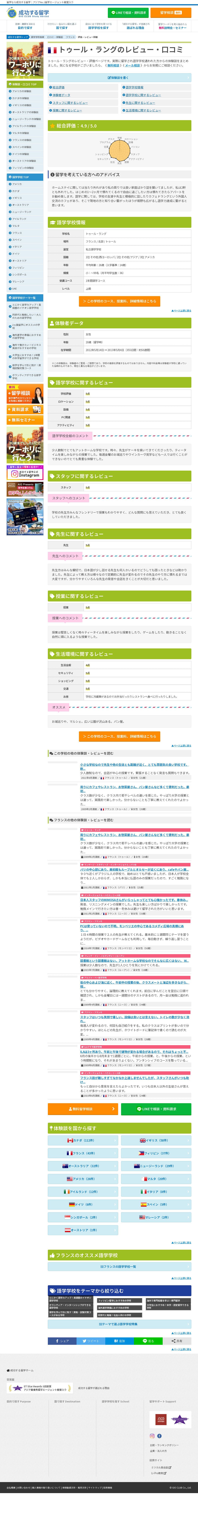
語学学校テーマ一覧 (24, 298)
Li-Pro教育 (158, 1512)
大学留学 (13, 1482)
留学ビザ (156, 1424)
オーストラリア (112, 1419)
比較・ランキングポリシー (163, 1484)
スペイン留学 (63, 1476)
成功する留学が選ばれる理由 (93, 1387)
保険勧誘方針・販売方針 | (75, 1526)
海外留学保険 (158, 1419)
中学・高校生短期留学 (20, 1459)
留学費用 (156, 1407)
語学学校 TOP (20, 177)
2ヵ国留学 (13, 1442)
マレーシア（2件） (154, 1218)
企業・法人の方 (157, 1489)
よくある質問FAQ (160, 1436)
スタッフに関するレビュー (70, 102)
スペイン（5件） (155, 1205)
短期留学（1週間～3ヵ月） (22, 1407)
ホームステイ (15, 1436)
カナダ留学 (62, 1413)
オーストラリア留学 (66, 1419)
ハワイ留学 (62, 1453)
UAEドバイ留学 (64, 1493)
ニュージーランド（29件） (155, 1166)
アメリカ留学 (63, 1407)
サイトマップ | (95, 1526)
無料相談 (113, 65)
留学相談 (171, 12)
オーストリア (111, 1482)
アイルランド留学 (65, 1436)
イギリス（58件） (155, 1141)
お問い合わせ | (24, 1526)
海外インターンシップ (20, 1430)
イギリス (108, 1430)
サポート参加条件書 (162, 1442)
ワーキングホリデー (19, 1424)
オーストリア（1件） (82, 1230)
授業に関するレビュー (67, 110)
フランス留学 (63, 1464)
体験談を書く (118, 77)
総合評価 (58, 87)
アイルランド (111, 1436)
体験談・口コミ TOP (24, 84)
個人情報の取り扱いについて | (47, 1526)
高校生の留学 (15, 1470)
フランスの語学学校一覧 (118, 1267)
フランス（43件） (82, 1153)
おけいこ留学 (15, 1447)
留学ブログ (157, 1430)
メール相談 (132, 65)
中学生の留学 (15, 1464)
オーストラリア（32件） (81, 1166)
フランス (108, 1459)
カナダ (107, 1413)
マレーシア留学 (64, 1459)
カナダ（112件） (81, 1141)
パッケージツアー (17, 1453)
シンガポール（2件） (82, 1218)
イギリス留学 (63, 1430)
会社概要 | (12, 1526)
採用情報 (107, 1526)
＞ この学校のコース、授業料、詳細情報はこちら (119, 300)
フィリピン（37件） (154, 1153)
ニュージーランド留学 (68, 1424)
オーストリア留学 (65, 1487)
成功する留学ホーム (20, 1370)
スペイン (108, 1470)
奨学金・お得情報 (160, 1413)
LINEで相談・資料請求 (156, 1109)
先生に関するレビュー (140, 102)
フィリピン (110, 1447)
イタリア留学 (63, 1470)
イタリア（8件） (155, 1192)
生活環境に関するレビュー (143, 110)
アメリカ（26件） (81, 1179)
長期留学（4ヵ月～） (19, 1413)
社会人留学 (14, 1487)
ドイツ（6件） (81, 1205)
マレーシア (110, 1453)
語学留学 (13, 1419)
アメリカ (108, 1407)
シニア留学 (14, 1493)
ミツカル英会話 (161, 1506)
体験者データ (61, 94)
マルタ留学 (62, 1442)
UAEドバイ (109, 1487)
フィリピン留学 (64, 1447)
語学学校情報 (134, 87)
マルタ (107, 1442)
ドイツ (107, 1476)
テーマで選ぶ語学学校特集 (118, 1324)
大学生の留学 (15, 1476)
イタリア (108, 1464)
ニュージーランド (113, 1424)
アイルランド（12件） (81, 1192)
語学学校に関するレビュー (143, 94)
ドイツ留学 (62, 1482)
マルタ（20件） (154, 1179)
